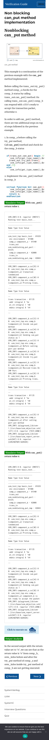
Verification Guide (16, 4)
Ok (25, 736)
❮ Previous (11, 676)
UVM (7, 696)
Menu (41, 4)
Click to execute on (21, 630)
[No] (45, 731)
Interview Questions (15, 709)
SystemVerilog (12, 690)
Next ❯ (37, 676)
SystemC (9, 703)
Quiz (6, 716)
